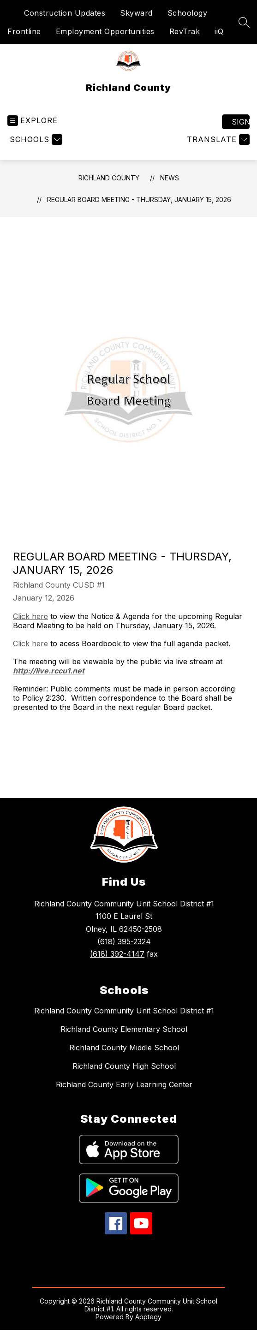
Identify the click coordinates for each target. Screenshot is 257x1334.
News (169, 178)
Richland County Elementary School (123, 1029)
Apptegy (148, 1317)
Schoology (187, 13)
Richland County (108, 178)
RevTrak (184, 31)
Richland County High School (124, 1066)
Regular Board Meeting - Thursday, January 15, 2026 (139, 199)
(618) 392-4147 (117, 954)
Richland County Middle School (124, 1047)
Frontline (24, 31)
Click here (30, 616)
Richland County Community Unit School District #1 (124, 1010)
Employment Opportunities (105, 31)
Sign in (241, 121)
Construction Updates (64, 13)
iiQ (219, 31)
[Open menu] (32, 120)
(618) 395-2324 (124, 941)
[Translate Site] (217, 139)
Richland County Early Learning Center (124, 1084)
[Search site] (244, 22)
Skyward (136, 13)
